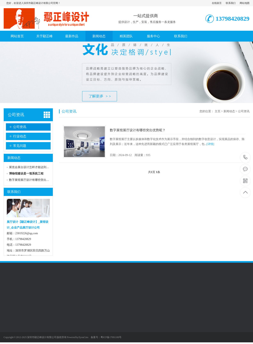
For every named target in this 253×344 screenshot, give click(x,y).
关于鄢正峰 (44, 36)
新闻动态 (99, 36)
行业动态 (19, 136)
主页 (217, 111)
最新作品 (71, 36)
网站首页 (17, 36)
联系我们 (231, 3)
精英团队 (126, 36)
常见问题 (19, 145)
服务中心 (153, 36)
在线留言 (217, 3)
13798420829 (245, 157)
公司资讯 (16, 114)
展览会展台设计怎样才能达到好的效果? (34, 167)
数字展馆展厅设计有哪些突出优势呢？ (33, 179)
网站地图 (245, 3)
